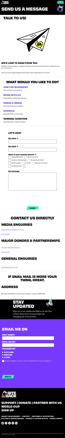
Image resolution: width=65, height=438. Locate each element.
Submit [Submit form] (32, 208)
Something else (15, 166)
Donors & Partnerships (17, 160)
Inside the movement (10, 416)
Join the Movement (15, 86)
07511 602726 (5, 252)
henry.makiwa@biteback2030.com (12, 229)
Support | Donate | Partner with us (31, 402)
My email (13, 146)
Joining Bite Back (15, 157)
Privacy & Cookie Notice (37, 418)
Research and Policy (36, 160)
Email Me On (9, 341)
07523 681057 (5, 234)
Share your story (31, 157)
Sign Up (7, 410)
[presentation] (21, 198)
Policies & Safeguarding (12, 418)
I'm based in (8, 348)
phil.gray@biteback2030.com (10, 247)
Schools (8, 110)
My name (13, 138)
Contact (26, 416)
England (7, 355)
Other (6, 357)
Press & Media (12, 102)
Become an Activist (40, 163)
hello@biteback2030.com (9, 267)
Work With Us (12, 94)
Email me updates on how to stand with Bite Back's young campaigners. (27, 361)
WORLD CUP (10, 406)
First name (8, 334)
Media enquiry (14, 163)
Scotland (8, 352)
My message (13, 171)
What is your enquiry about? (22, 154)
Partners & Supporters (43, 416)
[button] (59, 2)
